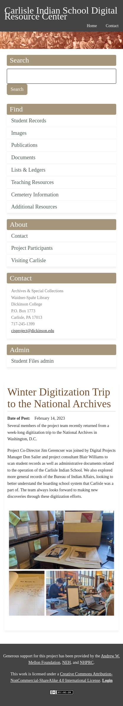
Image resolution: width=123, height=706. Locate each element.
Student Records (28, 121)
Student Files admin (32, 361)
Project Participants (32, 248)
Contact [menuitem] (112, 26)
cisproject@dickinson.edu (32, 331)
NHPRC (87, 662)
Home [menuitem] (92, 26)
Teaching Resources (32, 182)
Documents (23, 157)
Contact (19, 236)
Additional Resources (34, 207)
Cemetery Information (34, 195)
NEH (66, 662)
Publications (24, 145)
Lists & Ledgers (28, 170)
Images (19, 133)
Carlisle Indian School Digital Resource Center (60, 11)
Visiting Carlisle (28, 260)
